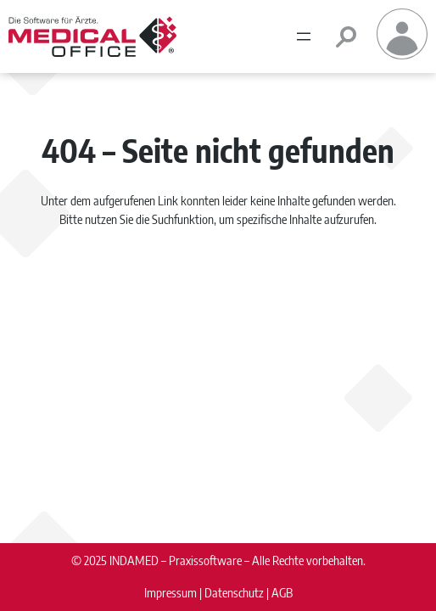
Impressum (170, 592)
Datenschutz (234, 592)
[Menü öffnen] (303, 36)
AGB (282, 592)
